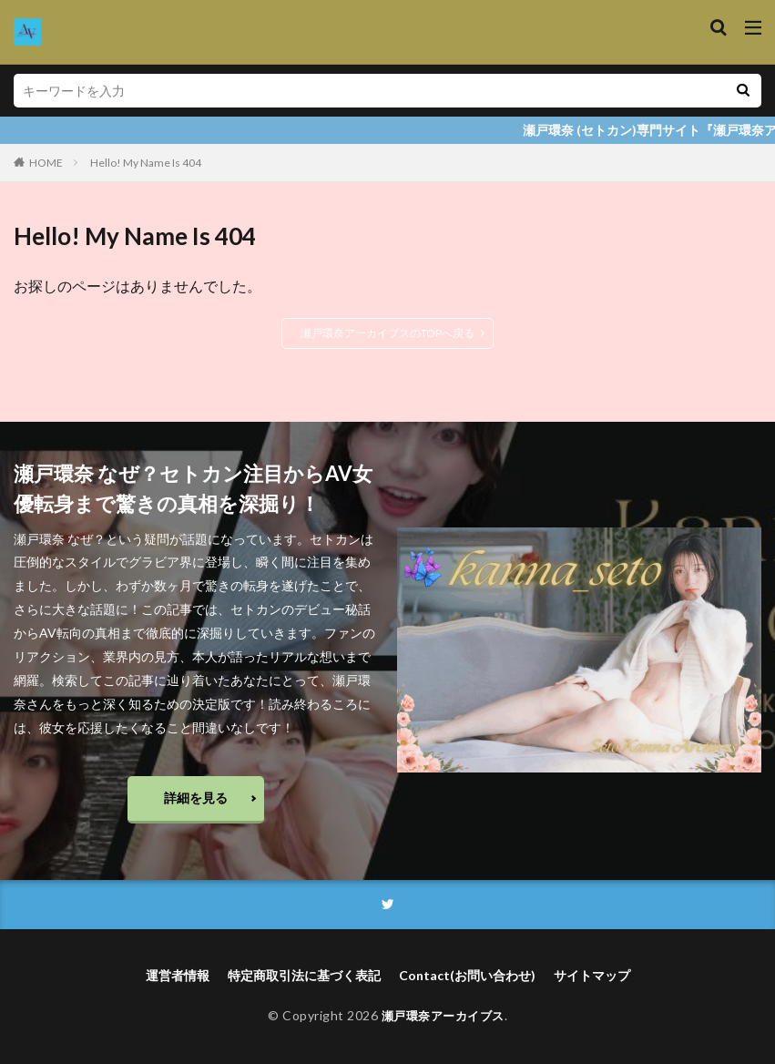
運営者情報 (177, 976)
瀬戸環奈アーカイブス (443, 1016)
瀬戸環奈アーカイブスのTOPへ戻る (387, 333)
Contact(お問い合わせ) (467, 976)
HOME (46, 162)
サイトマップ (592, 976)
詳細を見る (196, 797)
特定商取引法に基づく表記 (304, 976)
